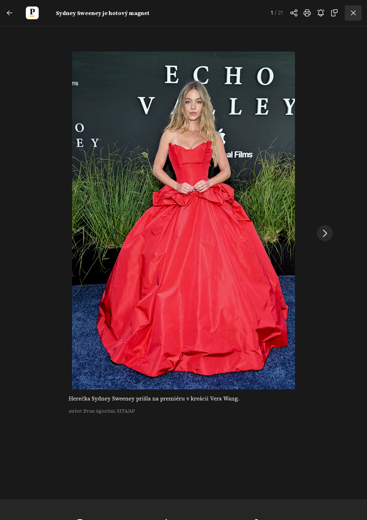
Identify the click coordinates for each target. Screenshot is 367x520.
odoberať (320, 13)
